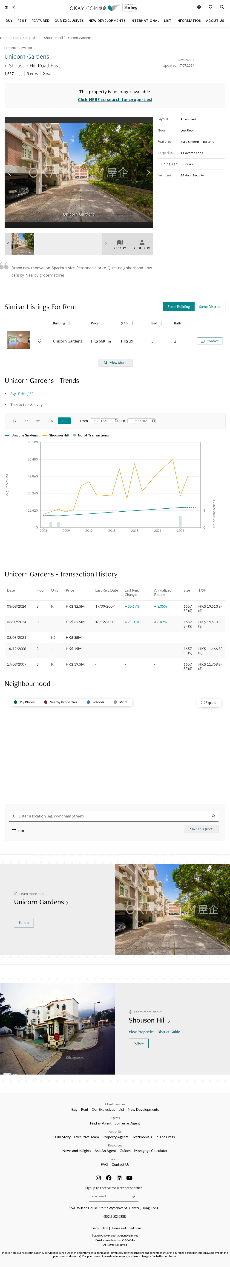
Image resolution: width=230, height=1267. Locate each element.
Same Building (179, 306)
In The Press (165, 1137)
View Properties (142, 1031)
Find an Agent (101, 1123)
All (64, 421)
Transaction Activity (26, 404)
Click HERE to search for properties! (115, 99)
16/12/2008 (16, 648)
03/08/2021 (16, 637)
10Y (50, 421)
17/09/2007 (16, 664)
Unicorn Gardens (79, 38)
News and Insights (76, 1150)
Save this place (201, 828)
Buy (74, 1109)
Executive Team (86, 1137)
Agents (115, 1118)
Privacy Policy (98, 1228)
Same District (210, 306)
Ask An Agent (105, 1150)
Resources (115, 1145)
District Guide (169, 1031)
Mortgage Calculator (151, 1150)
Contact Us (120, 1164)
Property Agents (115, 1137)
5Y (38, 421)
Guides (125, 1150)
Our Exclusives (103, 1109)
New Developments (143, 1109)
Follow (24, 922)
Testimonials (142, 1137)
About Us (115, 1131)
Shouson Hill (53, 38)
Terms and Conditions (126, 1228)
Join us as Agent (127, 1123)
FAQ (104, 1164)
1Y (14, 421)
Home (4, 38)
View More (115, 362)
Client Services (115, 1104)
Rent (84, 1109)
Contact (210, 341)
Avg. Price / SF (22, 393)
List (121, 1109)
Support (115, 1159)
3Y (26, 421)
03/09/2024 (16, 606)
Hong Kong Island (26, 38)
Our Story (63, 1137)
